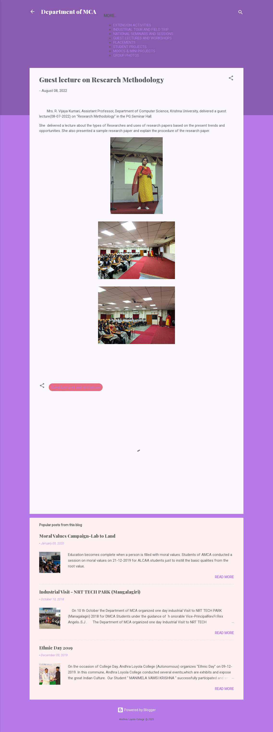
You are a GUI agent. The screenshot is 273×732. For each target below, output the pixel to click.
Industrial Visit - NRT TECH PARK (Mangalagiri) (89, 592)
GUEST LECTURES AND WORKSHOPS (142, 38)
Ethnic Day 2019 (56, 648)
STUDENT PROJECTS (130, 47)
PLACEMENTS (124, 42)
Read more (224, 577)
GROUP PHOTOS (126, 55)
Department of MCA (68, 11)
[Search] (240, 13)
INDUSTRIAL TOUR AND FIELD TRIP (141, 29)
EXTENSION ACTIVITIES (132, 25)
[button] (231, 79)
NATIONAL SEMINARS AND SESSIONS (143, 34)
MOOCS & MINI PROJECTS (134, 51)
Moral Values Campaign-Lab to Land (77, 536)
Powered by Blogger (137, 710)
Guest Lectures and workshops (75, 387)
